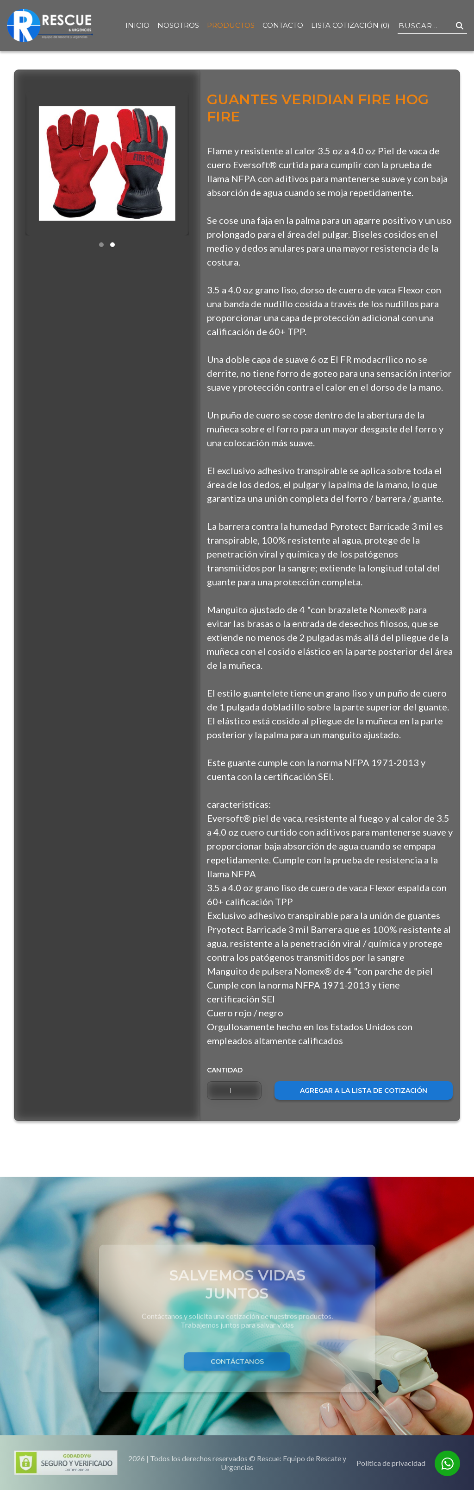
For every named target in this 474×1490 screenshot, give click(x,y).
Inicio (137, 25)
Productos (231, 25)
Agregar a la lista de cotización (363, 1090)
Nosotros (178, 25)
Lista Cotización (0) (350, 25)
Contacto (282, 25)
